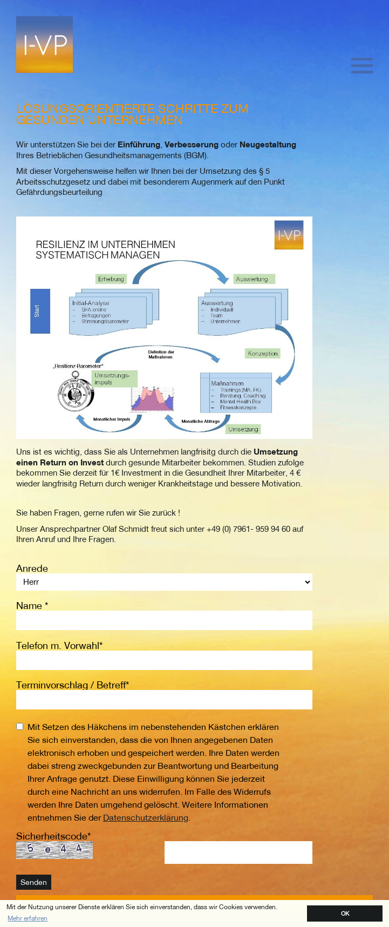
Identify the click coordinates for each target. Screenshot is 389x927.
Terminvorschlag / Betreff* (72, 685)
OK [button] (345, 913)
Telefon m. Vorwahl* (59, 645)
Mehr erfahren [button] (27, 918)
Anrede (32, 568)
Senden (34, 882)
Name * (32, 605)
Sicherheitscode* (53, 836)
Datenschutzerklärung (145, 817)
